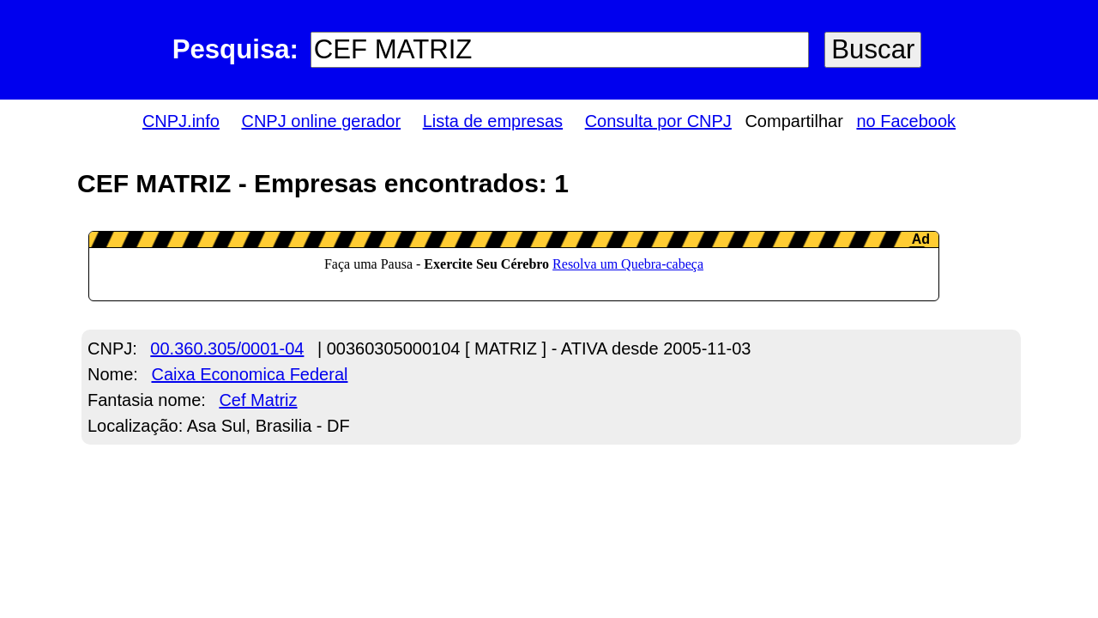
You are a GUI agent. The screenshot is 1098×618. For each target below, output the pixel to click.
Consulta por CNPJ (658, 121)
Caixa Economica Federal (249, 374)
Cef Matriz (258, 400)
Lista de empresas (493, 121)
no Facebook (906, 121)
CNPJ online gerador (321, 121)
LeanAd (513, 266)
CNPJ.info (181, 121)
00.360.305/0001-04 (227, 348)
